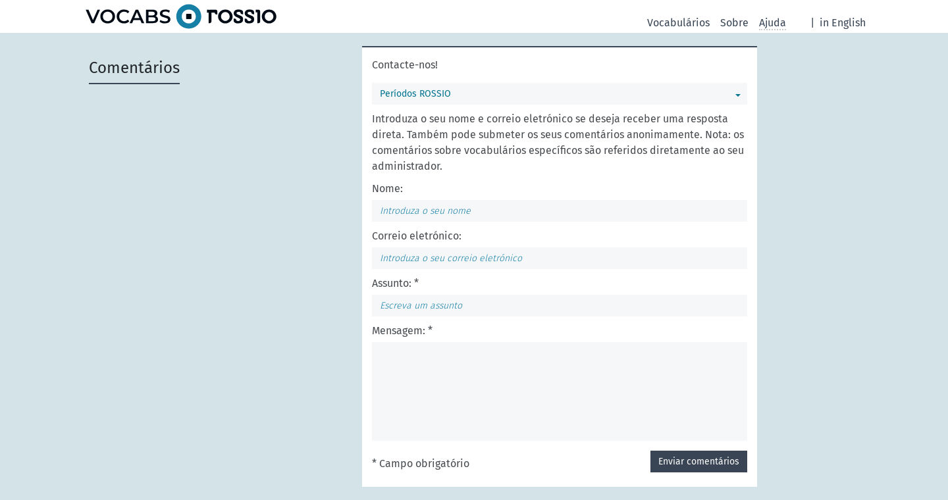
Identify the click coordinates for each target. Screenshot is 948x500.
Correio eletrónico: (416, 236)
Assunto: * (395, 283)
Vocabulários (678, 22)
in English (843, 22)
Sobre (734, 22)
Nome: (387, 188)
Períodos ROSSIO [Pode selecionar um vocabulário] (415, 93)
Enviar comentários (698, 461)
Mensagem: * (402, 330)
